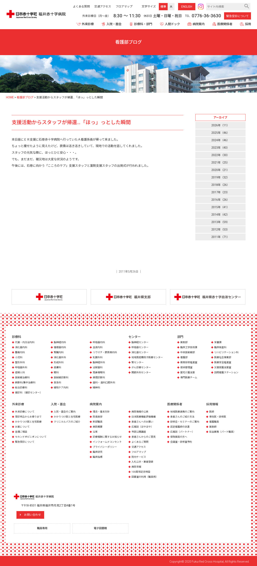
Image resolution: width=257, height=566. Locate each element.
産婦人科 (20, 372)
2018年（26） (220, 185)
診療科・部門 (143, 24)
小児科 (19, 357)
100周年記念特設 (141, 470)
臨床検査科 (220, 347)
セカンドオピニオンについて (32, 435)
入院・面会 (113, 24)
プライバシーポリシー (106, 445)
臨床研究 (98, 450)
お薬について (23, 425)
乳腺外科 (98, 357)
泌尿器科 (98, 367)
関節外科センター (142, 372)
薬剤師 (213, 425)
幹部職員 (98, 420)
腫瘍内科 (20, 352)
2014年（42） (220, 214)
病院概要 (98, 425)
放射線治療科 (23, 377)
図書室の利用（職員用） (146, 475)
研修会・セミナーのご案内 (186, 420)
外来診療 (88, 24)
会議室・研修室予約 (182, 440)
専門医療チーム (189, 377)
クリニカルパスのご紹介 (68, 420)
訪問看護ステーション (227, 372)
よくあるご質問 (141, 440)
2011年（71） (220, 237)
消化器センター (141, 352)
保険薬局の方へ (179, 435)
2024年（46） (220, 140)
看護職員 (214, 420)
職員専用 (43, 526)
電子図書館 (101, 526)
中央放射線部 (188, 352)
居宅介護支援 (188, 372)
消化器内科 (21, 347)
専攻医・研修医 (218, 416)
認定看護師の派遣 (180, 425)
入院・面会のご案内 (65, 411)
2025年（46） (220, 132)
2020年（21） (220, 170)
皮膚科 (58, 367)
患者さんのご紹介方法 (183, 416)
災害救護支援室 (223, 367)
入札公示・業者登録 (143, 460)
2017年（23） (220, 192)
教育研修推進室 (189, 362)
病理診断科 (99, 377)
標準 (163, 6)
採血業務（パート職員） (223, 430)
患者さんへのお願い (143, 420)
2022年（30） (220, 155)
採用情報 (212, 403)
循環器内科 (60, 347)
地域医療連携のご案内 (183, 411)
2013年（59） (220, 222)
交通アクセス (139, 445)
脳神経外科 (99, 362)
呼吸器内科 (99, 342)
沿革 (95, 430)
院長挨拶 (98, 416)
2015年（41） (220, 207)
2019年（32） (220, 177)
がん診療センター (142, 367)
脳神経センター (141, 342)
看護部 (184, 357)
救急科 (58, 382)
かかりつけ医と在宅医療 (29, 420)
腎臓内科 (59, 352)
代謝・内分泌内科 (25, 342)
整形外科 (20, 362)
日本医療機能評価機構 (145, 416)
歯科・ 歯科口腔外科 (105, 382)
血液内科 (98, 347)
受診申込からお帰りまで (29, 416)
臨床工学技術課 (189, 347)
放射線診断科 (61, 377)
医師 (211, 411)
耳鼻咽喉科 (99, 372)
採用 (248, 24)
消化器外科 (60, 357)
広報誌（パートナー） (183, 430)
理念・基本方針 (102, 411)
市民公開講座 (139, 430)
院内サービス (139, 455)
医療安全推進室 (223, 362)
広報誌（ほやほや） (143, 425)
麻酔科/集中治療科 (26, 382)
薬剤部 (184, 342)
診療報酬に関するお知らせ (108, 435)
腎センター (138, 362)
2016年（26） (220, 200)
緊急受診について (237, 16)
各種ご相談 (21, 430)
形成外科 (59, 362)
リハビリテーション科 (227, 352)
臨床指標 (98, 455)
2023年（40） (220, 147)
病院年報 (137, 465)
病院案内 (199, 24)
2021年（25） (220, 162)
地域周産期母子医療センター (148, 357)
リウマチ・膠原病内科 (106, 352)
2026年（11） (220, 125)
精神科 (97, 387)
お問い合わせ (37, 513)
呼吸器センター (141, 347)
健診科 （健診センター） (29, 392)
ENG (186, 6)
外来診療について (25, 411)
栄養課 (218, 342)
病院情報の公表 (141, 411)
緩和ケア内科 (61, 387)
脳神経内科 (60, 342)
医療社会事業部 (223, 357)
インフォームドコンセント (108, 440)
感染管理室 (186, 367)
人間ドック (172, 24)
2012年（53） (220, 229)
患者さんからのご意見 (145, 435)
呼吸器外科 (21, 367)
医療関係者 (224, 24)
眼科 (56, 372)
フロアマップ (139, 450)
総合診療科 (21, 387)
